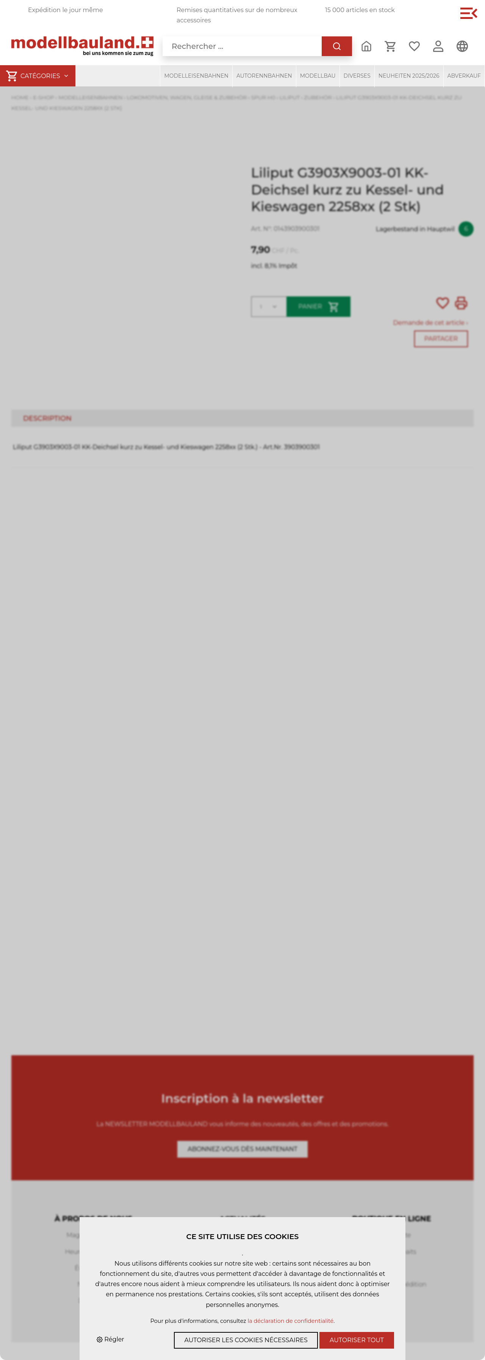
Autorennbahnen (264, 75)
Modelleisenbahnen (196, 75)
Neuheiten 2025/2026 (409, 75)
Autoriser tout (357, 1340)
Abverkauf (464, 75)
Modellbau (318, 75)
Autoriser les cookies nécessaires (245, 1340)
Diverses (357, 75)
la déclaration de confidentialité (290, 1321)
